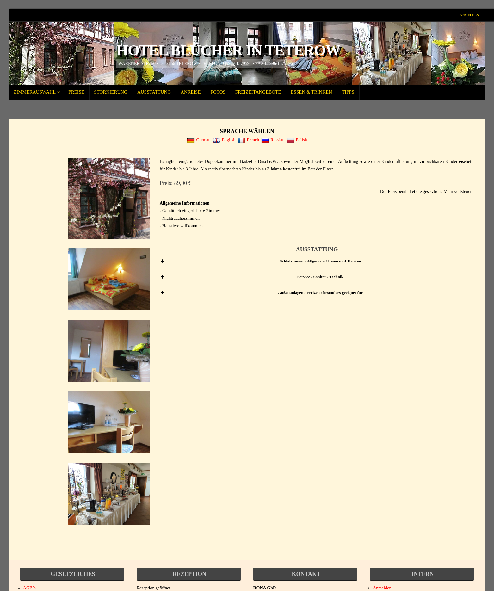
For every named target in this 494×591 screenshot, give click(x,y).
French (248, 140)
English (224, 140)
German (198, 140)
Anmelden (468, 15)
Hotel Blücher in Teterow (228, 50)
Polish (297, 140)
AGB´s (29, 588)
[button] (316, 261)
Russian (272, 140)
